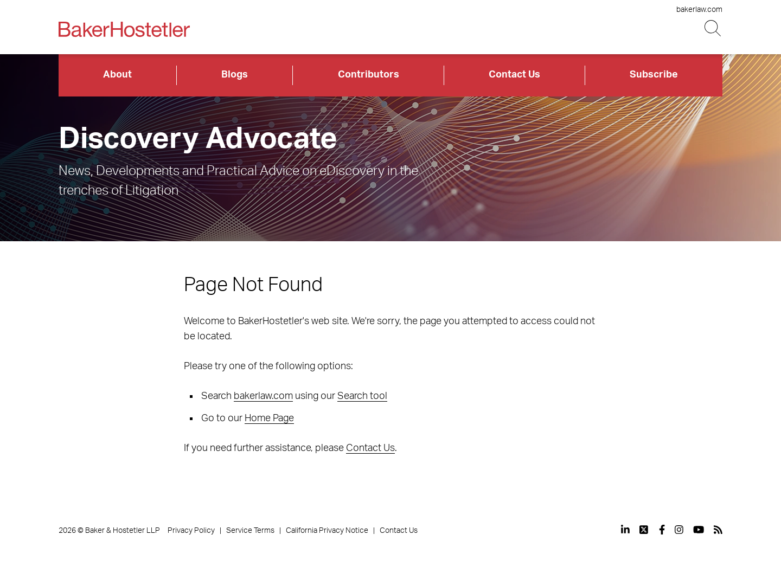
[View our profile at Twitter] (644, 529)
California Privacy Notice (327, 530)
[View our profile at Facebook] (662, 529)
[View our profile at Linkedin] (625, 529)
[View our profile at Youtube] (698, 529)
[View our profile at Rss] (718, 529)
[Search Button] (713, 28)
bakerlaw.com (699, 10)
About (117, 75)
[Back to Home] (124, 29)
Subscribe (654, 75)
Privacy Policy (191, 530)
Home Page (269, 418)
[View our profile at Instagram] (679, 529)
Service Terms (250, 530)
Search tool (362, 396)
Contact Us (514, 75)
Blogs (234, 75)
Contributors (368, 75)
